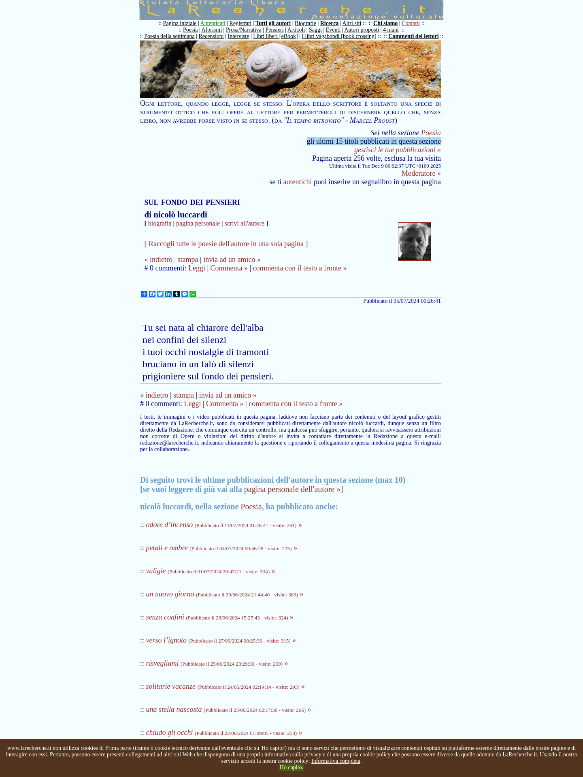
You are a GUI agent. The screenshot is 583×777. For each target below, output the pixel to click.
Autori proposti (361, 30)
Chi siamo (385, 23)
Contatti (411, 23)
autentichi (297, 182)
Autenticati (213, 23)
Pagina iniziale (180, 23)
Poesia (190, 30)
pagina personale (198, 223)
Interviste (238, 36)
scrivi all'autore (244, 223)
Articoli (296, 30)
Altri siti (351, 23)
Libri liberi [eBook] (275, 36)
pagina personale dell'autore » (292, 489)
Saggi (315, 30)
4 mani (391, 30)
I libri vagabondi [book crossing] (339, 36)
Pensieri (275, 30)
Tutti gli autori (273, 23)
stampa (188, 259)
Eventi (333, 30)
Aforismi (212, 30)
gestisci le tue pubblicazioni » (397, 150)
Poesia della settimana (169, 36)
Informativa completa (335, 761)
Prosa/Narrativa (244, 30)
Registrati (240, 23)
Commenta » (229, 268)
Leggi (196, 268)
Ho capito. (291, 767)
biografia (160, 223)
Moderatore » (421, 173)
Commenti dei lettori (413, 36)
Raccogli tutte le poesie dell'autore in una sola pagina (226, 244)
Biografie (305, 23)
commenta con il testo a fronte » (300, 268)
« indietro (158, 259)
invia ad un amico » (232, 259)
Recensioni (211, 36)
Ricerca (329, 23)
